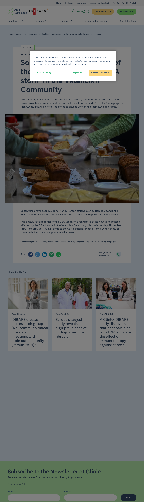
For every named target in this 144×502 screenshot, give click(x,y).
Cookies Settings (44, 73)
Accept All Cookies (101, 73)
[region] (73, 66)
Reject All (77, 73)
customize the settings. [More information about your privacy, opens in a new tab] (74, 64)
